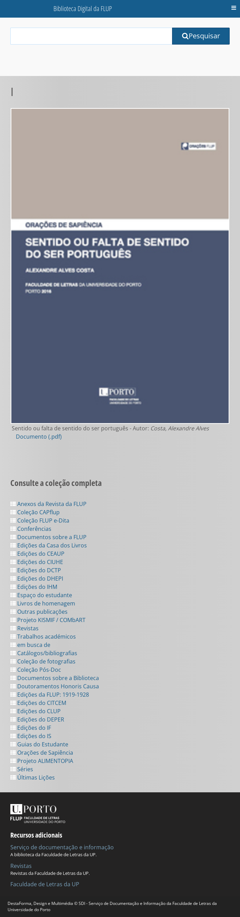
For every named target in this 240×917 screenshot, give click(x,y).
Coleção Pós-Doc (35, 670)
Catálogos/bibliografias (43, 653)
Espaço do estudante (41, 595)
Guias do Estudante (39, 744)
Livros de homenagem (42, 603)
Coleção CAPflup (35, 512)
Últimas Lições (32, 777)
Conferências (30, 529)
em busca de (30, 645)
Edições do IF (30, 728)
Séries (21, 769)
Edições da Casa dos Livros (48, 545)
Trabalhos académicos (43, 636)
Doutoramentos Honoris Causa (54, 686)
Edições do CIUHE (36, 562)
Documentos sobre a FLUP (48, 537)
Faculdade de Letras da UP (44, 884)
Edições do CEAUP (37, 553)
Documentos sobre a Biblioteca (54, 678)
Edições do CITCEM (38, 703)
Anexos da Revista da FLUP (48, 504)
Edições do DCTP (35, 570)
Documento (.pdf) (39, 436)
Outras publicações (39, 611)
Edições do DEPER (37, 719)
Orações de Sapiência (41, 752)
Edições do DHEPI (36, 578)
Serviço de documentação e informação (62, 847)
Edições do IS (30, 736)
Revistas (24, 628)
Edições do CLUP (35, 711)
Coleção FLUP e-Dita (39, 520)
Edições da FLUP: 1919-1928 (49, 694)
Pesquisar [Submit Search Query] (201, 35)
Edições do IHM (33, 587)
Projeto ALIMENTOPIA (41, 761)
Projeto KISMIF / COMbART (48, 620)
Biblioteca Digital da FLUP (82, 8)
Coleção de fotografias (43, 661)
